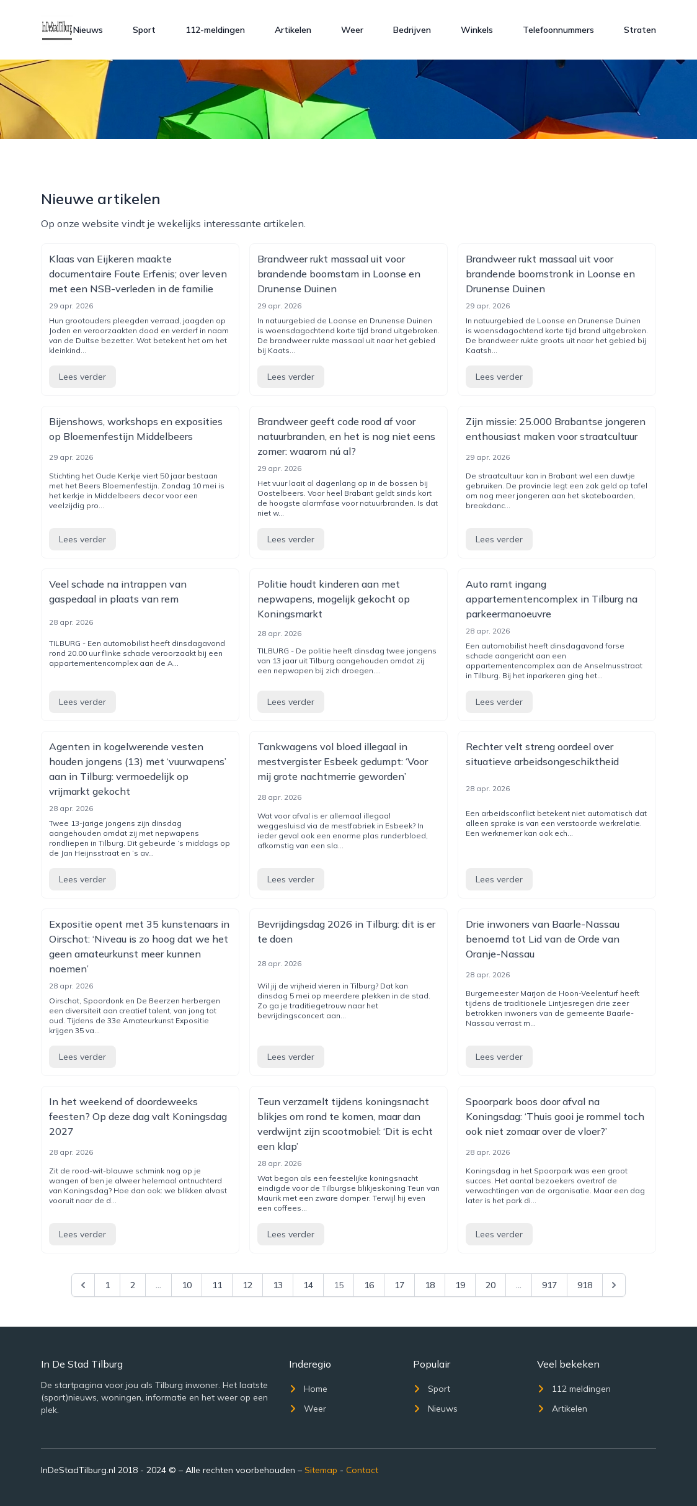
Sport (144, 29)
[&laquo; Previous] (83, 1285)
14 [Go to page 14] (308, 1285)
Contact (362, 1470)
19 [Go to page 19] (460, 1285)
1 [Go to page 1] (107, 1285)
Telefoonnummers (558, 29)
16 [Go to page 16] (369, 1285)
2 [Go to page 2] (132, 1285)
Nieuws (88, 29)
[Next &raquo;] (614, 1285)
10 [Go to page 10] (187, 1285)
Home (308, 1388)
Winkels (477, 29)
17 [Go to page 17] (399, 1285)
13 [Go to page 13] (278, 1285)
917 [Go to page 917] (549, 1285)
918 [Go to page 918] (584, 1285)
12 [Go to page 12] (247, 1285)
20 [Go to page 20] (490, 1285)
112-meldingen (215, 29)
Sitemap (320, 1470)
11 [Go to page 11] (217, 1285)
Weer (352, 29)
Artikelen (293, 29)
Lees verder (82, 376)
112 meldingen (574, 1388)
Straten (640, 29)
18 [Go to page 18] (430, 1285)
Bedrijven (412, 29)
